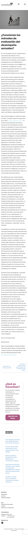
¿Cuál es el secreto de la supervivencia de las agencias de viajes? (20, 367)
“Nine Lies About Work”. (15, 120)
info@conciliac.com (6, 515)
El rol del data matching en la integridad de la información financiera (12, 453)
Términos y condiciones (7, 508)
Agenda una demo (12, 429)
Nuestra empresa (5, 498)
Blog (2, 503)
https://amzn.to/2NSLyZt (8, 354)
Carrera (3, 507)
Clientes (3, 497)
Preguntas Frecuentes (7, 505)
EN (18, 4)
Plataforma (4, 495)
